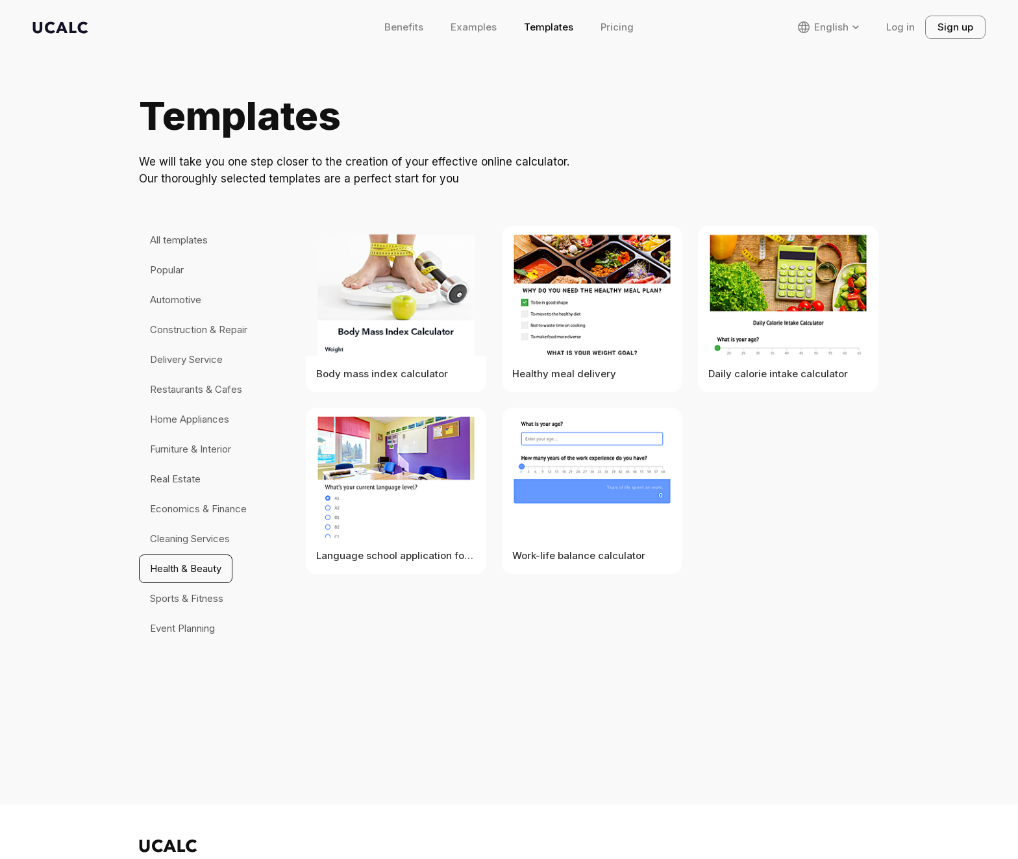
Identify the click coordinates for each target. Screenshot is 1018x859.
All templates (179, 240)
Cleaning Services (190, 538)
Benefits (403, 27)
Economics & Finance (198, 509)
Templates (548, 27)
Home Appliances (189, 419)
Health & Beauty (185, 568)
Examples (474, 27)
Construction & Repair (198, 329)
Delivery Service (186, 359)
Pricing (617, 27)
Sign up (955, 27)
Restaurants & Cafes (196, 389)
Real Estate (175, 479)
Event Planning (182, 628)
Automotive (175, 299)
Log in (900, 27)
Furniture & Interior (190, 449)
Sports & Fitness (186, 598)
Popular (167, 270)
